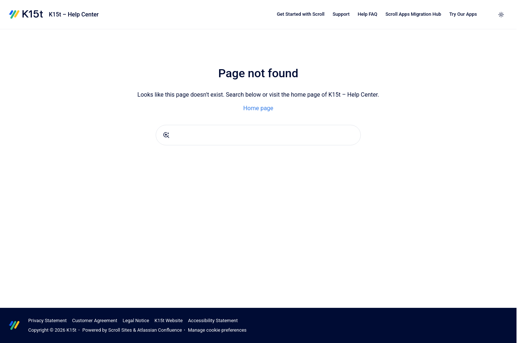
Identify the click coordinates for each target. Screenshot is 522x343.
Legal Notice (136, 320)
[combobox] (258, 135)
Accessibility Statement (213, 320)
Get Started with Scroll (301, 14)
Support (341, 14)
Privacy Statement (47, 320)
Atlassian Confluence (159, 330)
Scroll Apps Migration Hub (413, 14)
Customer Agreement (94, 320)
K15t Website (169, 320)
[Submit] (166, 135)
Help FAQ (367, 14)
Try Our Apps (463, 14)
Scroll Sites (120, 330)
